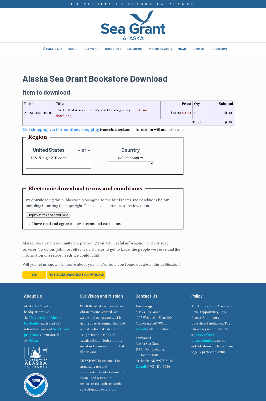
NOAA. (33, 340)
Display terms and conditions (48, 215)
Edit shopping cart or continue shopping (60, 129)
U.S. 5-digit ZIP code (49, 158)
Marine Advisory (160, 48)
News (182, 48)
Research (112, 48)
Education (134, 48)
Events (198, 48)
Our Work (91, 48)
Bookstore (219, 48)
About (72, 48)
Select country (130, 158)
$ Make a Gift (53, 48)
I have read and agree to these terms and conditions (76, 223)
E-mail (141, 329)
